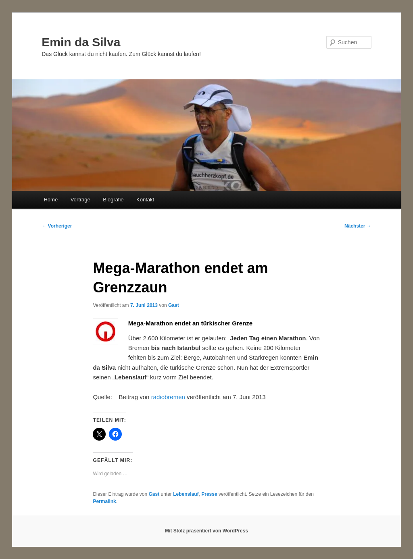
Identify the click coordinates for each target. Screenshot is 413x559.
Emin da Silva (81, 42)
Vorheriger (57, 226)
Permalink (104, 501)
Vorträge (80, 200)
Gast (173, 305)
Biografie (113, 200)
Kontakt (145, 200)
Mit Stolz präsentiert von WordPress (206, 531)
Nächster (357, 226)
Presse (209, 494)
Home (51, 200)
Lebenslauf (185, 494)
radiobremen (168, 396)
